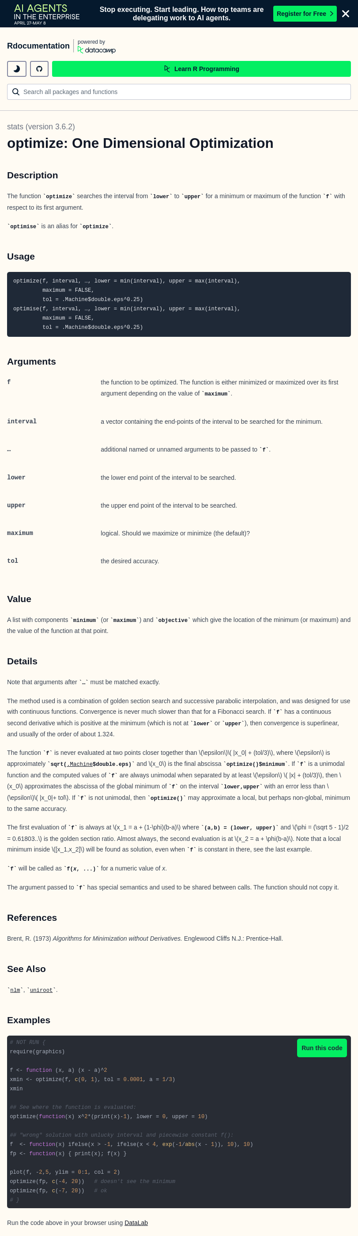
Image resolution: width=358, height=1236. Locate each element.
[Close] (345, 14)
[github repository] (39, 69)
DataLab (136, 1222)
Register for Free (305, 13)
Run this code (322, 1047)
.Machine (80, 764)
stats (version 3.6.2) (41, 126)
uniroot (41, 990)
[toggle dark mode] (16, 69)
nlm (15, 990)
